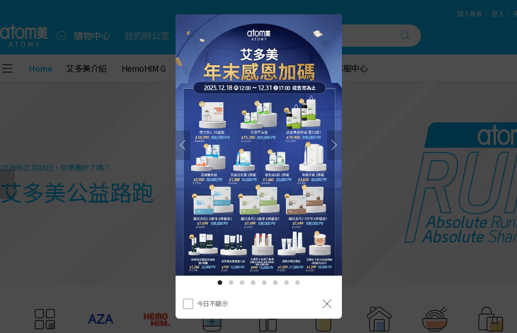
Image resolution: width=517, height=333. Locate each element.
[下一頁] (334, 145)
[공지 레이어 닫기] (327, 303)
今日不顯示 (212, 303)
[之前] (183, 145)
